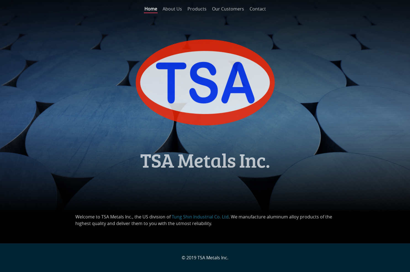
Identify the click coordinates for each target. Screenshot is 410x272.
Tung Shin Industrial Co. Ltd (200, 217)
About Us (172, 9)
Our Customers (228, 9)
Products (197, 9)
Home (150, 9)
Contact (258, 9)
